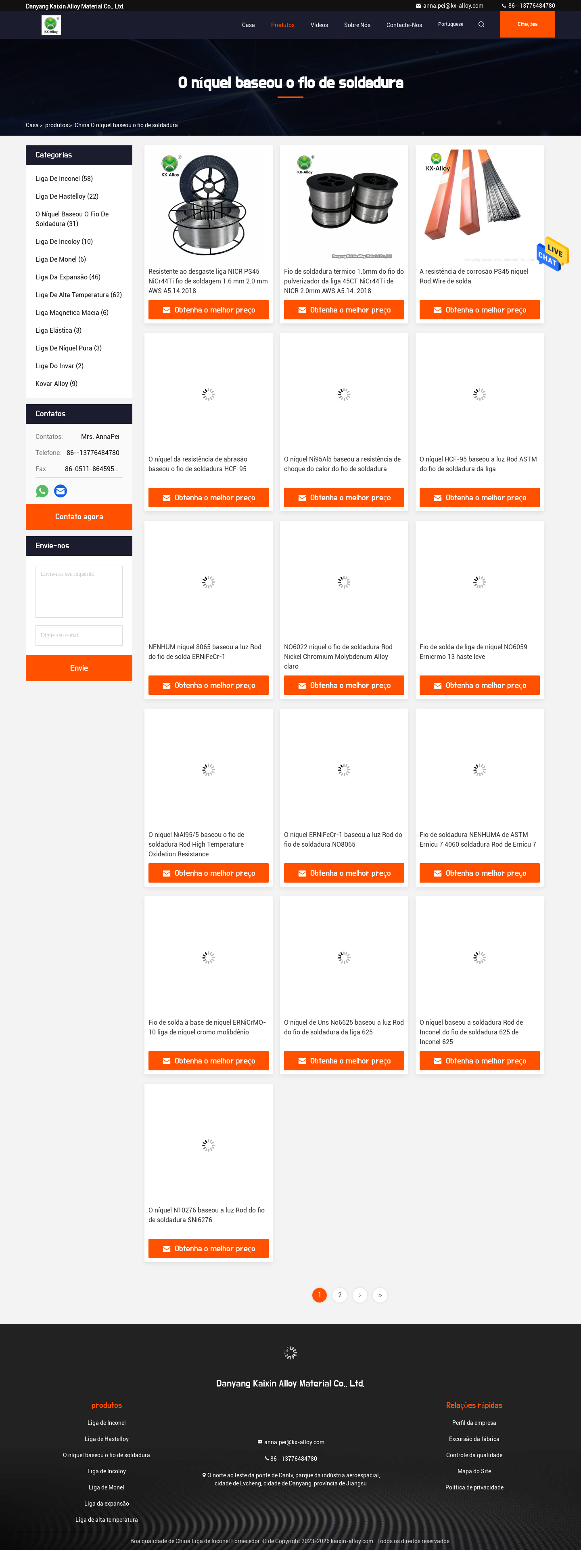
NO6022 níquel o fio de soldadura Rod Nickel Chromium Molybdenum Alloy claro (338, 656)
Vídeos (312, 25)
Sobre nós (350, 25)
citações (526, 25)
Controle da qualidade (474, 1455)
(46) (68, 277)
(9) (56, 384)
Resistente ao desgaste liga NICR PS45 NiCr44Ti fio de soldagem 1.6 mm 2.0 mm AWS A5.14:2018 (208, 281)
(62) (79, 295)
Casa (241, 25)
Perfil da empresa (474, 1423)
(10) (64, 241)
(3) (59, 330)
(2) (60, 366)
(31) (72, 219)
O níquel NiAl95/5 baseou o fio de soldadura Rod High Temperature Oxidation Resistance (196, 844)
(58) (64, 178)
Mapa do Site (474, 1471)
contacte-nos (397, 25)
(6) (61, 259)
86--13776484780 (528, 5)
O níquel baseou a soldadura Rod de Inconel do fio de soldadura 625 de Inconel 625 (471, 1032)
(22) (67, 196)
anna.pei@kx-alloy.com (450, 5)
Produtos (275, 25)
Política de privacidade (474, 1487)
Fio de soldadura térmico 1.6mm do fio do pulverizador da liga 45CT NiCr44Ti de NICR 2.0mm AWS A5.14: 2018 (344, 281)
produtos (56, 125)
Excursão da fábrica (474, 1439)
